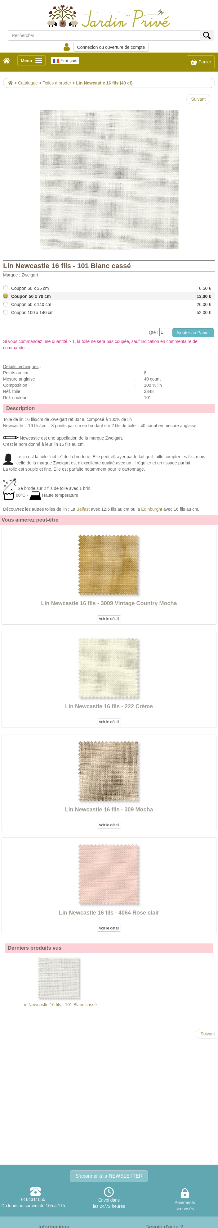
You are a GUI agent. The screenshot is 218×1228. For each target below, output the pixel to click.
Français (65, 61)
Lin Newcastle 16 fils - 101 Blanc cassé (59, 981)
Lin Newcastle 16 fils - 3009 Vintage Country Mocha (109, 603)
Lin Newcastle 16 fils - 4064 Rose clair (109, 913)
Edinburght (151, 509)
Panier (200, 62)
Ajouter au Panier (193, 332)
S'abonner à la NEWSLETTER (108, 1176)
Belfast (83, 509)
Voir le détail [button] (109, 619)
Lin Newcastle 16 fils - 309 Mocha (109, 809)
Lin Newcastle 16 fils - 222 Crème (109, 706)
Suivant (198, 99)
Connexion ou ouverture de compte (111, 47)
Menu (33, 61)
